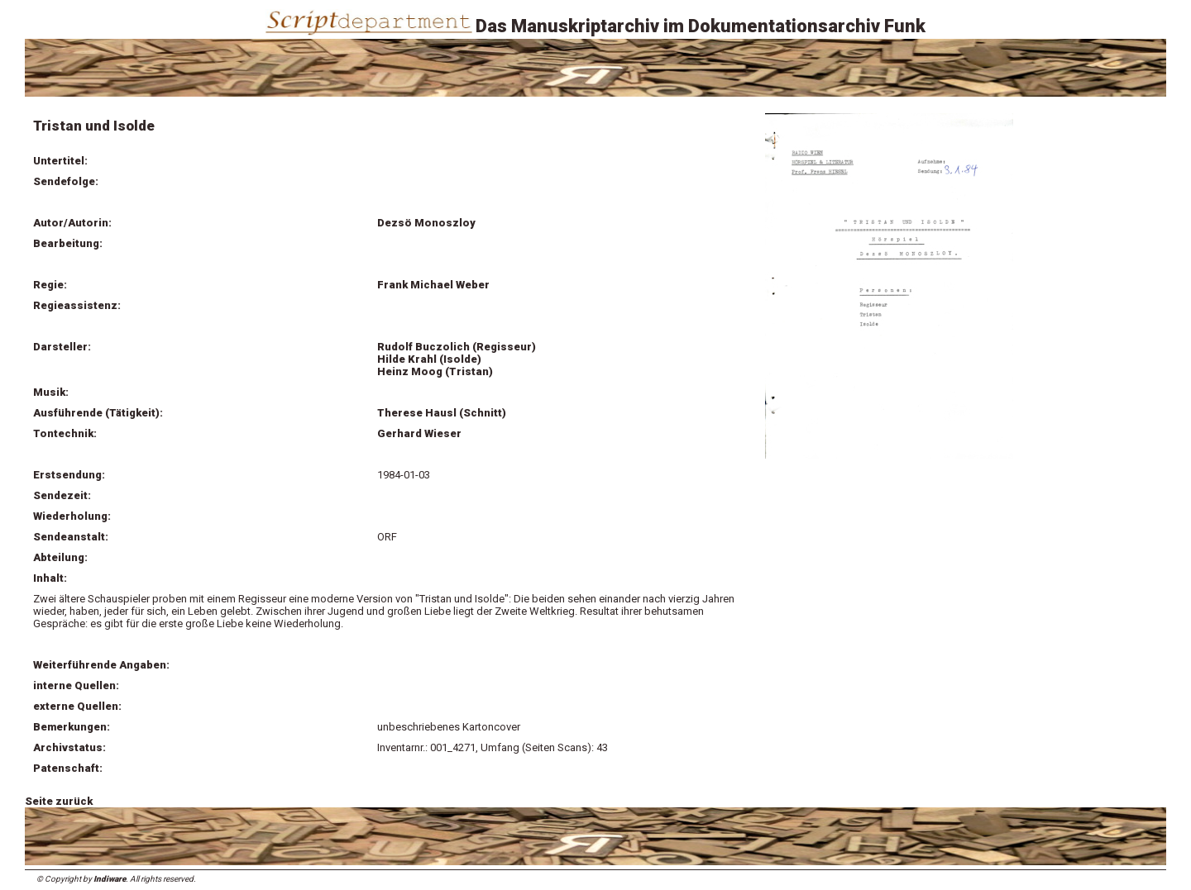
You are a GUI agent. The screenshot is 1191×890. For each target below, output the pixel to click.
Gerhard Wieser (419, 433)
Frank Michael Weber (433, 284)
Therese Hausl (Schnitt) (441, 413)
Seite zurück (59, 801)
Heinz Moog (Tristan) (435, 371)
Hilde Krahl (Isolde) (429, 359)
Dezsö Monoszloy (426, 223)
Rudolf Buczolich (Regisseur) (456, 346)
